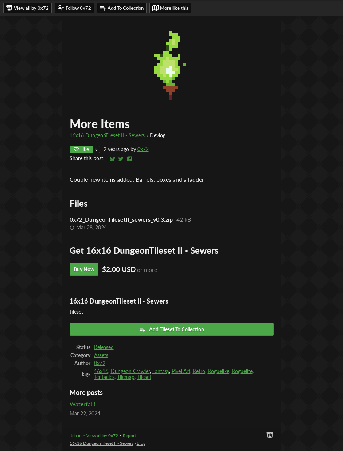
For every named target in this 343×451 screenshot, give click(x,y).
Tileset (144, 377)
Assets (101, 355)
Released (104, 347)
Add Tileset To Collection (171, 329)
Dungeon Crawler (130, 371)
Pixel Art (181, 371)
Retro (199, 371)
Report (129, 435)
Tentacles (104, 377)
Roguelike (218, 371)
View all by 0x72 (102, 435)
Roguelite (242, 371)
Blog (141, 443)
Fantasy (160, 371)
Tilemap (126, 377)
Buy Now (84, 269)
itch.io (76, 435)
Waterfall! (82, 403)
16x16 (101, 371)
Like (81, 149)
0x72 (143, 149)
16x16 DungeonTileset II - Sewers (107, 135)
